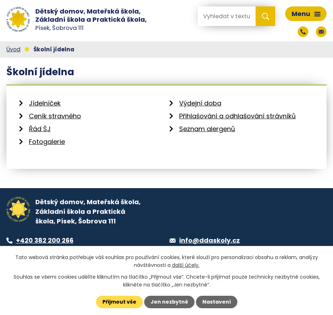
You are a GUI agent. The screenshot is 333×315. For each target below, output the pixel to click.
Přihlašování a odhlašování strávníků (237, 116)
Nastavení (216, 301)
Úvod (13, 49)
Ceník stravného (55, 116)
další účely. (186, 265)
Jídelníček (45, 103)
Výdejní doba (200, 103)
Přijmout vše (119, 301)
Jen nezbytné (169, 301)
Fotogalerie (47, 141)
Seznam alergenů (207, 128)
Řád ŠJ (40, 128)
